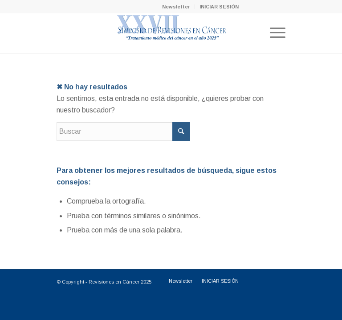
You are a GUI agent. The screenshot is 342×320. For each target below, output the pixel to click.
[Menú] (273, 33)
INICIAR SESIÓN (219, 6)
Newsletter (176, 6)
